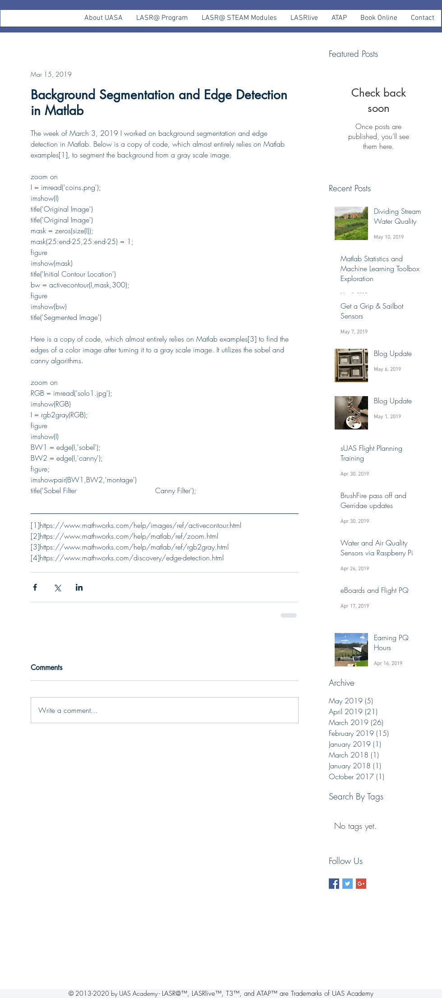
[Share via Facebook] (35, 587)
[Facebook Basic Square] (334, 883)
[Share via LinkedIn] (79, 587)
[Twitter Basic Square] (347, 883)
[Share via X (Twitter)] (57, 587)
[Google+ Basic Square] (361, 883)
